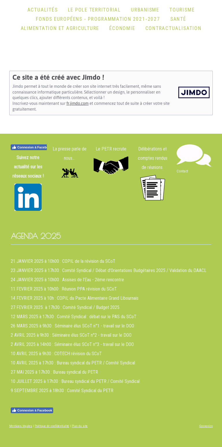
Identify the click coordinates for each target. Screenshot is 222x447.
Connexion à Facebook (32, 147)
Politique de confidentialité (52, 426)
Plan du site (80, 426)
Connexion (206, 426)
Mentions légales (20, 426)
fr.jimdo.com (77, 103)
